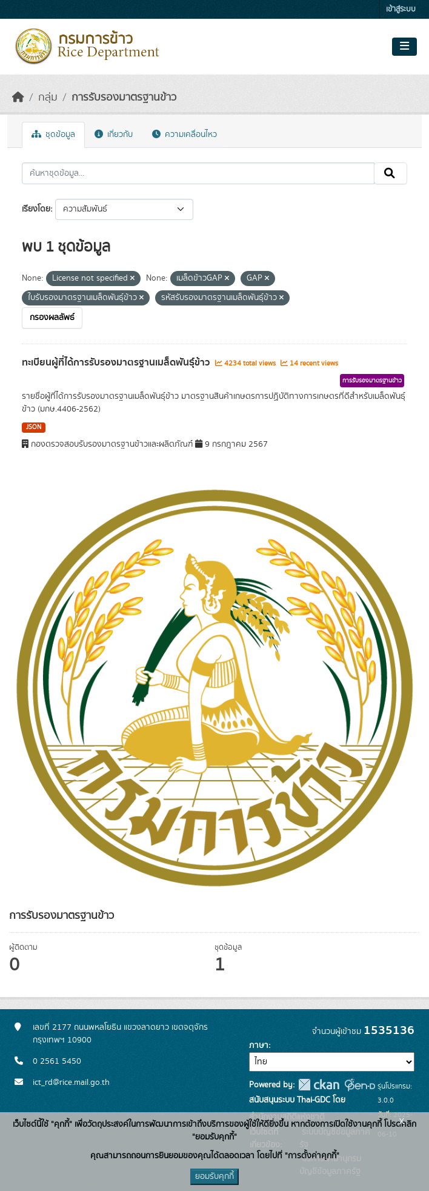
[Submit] (390, 173)
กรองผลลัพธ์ (52, 318)
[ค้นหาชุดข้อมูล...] (198, 173)
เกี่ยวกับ (114, 134)
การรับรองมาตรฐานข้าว (124, 97)
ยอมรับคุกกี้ (214, 1176)
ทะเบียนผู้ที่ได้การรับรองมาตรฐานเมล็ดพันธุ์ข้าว (117, 362)
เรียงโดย (36, 209)
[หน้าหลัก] (18, 97)
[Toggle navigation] (404, 47)
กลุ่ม (48, 97)
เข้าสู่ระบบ (401, 9)
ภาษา (258, 1045)
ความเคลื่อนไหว (184, 134)
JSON (33, 427)
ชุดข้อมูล (53, 134)
